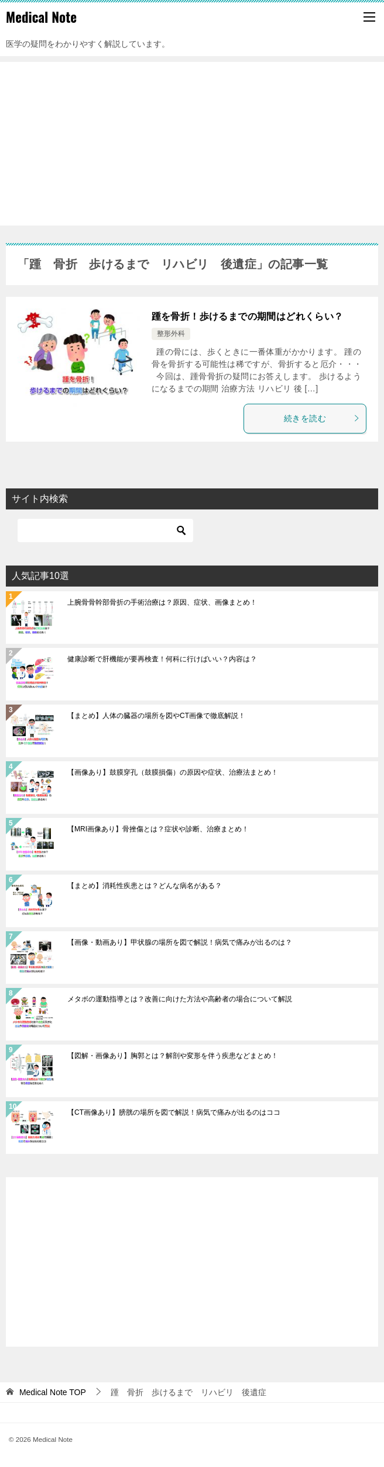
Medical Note (41, 17)
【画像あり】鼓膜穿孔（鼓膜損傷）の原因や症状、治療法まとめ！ (172, 772)
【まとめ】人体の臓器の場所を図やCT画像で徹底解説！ (156, 716)
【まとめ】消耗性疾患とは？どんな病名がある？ (144, 886)
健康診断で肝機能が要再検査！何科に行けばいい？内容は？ (162, 659)
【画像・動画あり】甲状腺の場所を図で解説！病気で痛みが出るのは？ (179, 942)
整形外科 (171, 334)
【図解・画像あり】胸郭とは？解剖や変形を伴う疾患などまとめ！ (172, 1056)
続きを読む (322, 418)
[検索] (105, 530)
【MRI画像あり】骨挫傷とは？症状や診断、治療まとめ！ (158, 829)
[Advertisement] (192, 144)
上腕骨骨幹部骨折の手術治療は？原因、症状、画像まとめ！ (162, 602)
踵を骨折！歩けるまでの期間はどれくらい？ (248, 316)
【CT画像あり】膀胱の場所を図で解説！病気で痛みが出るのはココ (173, 1112)
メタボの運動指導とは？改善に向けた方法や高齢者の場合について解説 (179, 999)
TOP (52, 1392)
